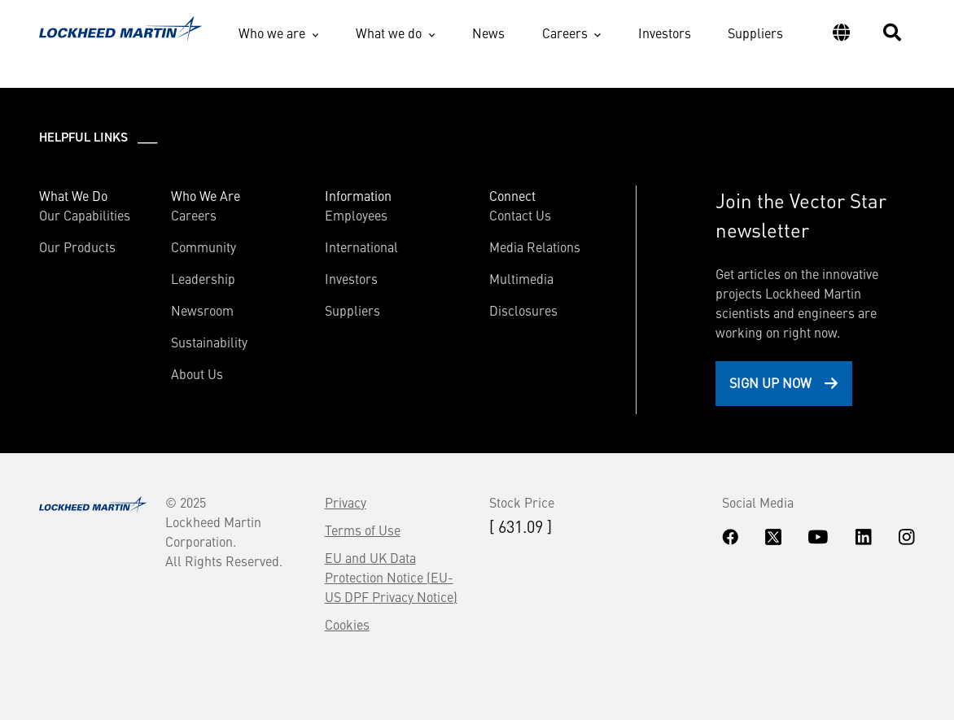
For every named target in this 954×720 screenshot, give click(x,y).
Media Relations (534, 246)
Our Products (77, 246)
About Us (197, 373)
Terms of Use (362, 530)
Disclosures (523, 310)
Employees (356, 215)
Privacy (345, 502)
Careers (565, 32)
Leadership (203, 278)
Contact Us (520, 215)
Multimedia (521, 278)
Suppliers (755, 32)
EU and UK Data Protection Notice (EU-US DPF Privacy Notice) (391, 576)
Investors (664, 32)
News (488, 32)
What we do (389, 32)
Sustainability (209, 342)
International (361, 246)
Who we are (271, 32)
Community (203, 246)
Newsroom (202, 310)
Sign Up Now (770, 382)
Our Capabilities (84, 215)
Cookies (347, 624)
